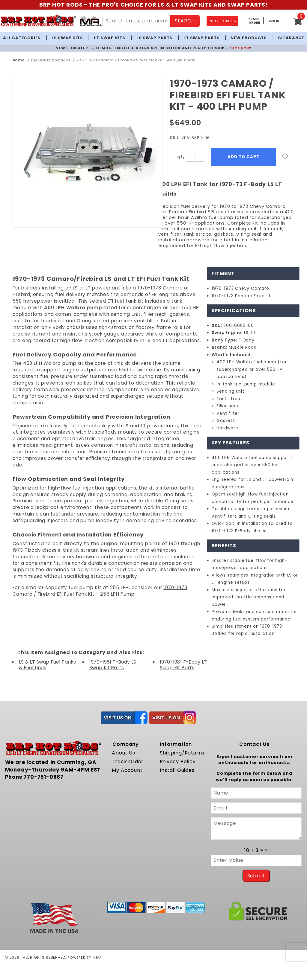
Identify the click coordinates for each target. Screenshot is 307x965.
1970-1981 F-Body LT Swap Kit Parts (183, 664)
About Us (123, 752)
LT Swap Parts (201, 38)
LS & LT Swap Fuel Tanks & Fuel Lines (47, 664)
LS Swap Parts (154, 38)
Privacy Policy (177, 761)
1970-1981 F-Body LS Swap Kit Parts (112, 664)
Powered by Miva (85, 957)
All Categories (21, 38)
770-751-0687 (44, 776)
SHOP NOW (240, 48)
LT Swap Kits (109, 38)
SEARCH (185, 20)
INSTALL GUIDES (222, 21)
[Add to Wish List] (285, 157)
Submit (256, 875)
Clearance (291, 38)
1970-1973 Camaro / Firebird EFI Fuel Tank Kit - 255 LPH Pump (100, 590)
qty (181, 157)
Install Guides (177, 770)
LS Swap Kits (67, 38)
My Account (127, 770)
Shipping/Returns (182, 752)
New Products (249, 38)
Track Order (128, 761)
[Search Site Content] (136, 21)
